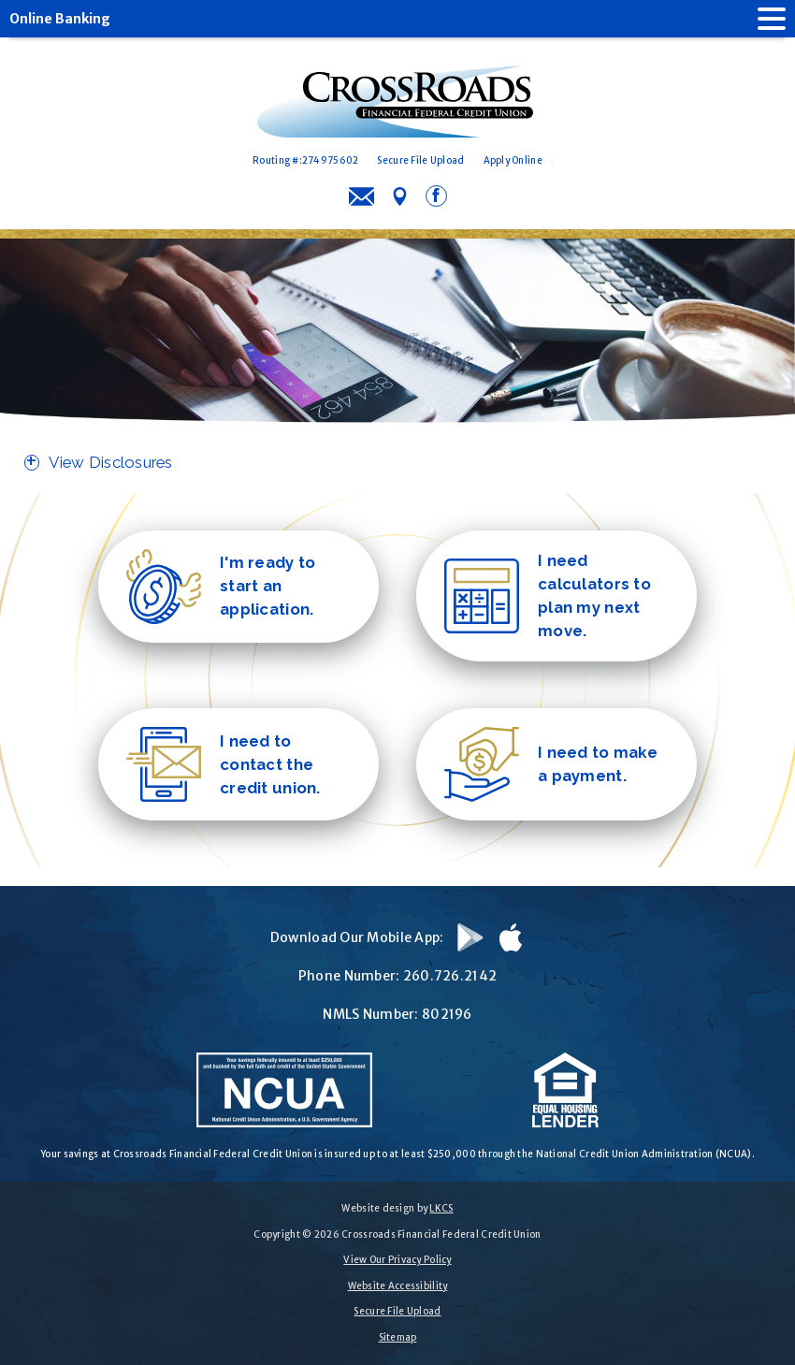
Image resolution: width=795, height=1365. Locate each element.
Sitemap (398, 1337)
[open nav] (762, 19)
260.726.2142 (450, 975)
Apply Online (513, 160)
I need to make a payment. (551, 764)
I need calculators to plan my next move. (547, 596)
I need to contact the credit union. (223, 764)
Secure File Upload (420, 160)
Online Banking (59, 18)
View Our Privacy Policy (397, 1260)
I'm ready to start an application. (220, 586)
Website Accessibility (398, 1286)
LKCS (441, 1208)
